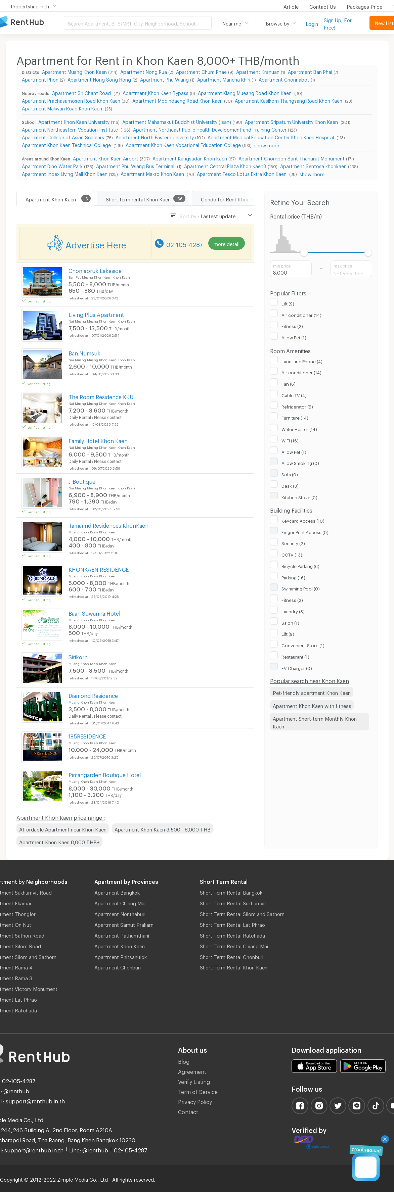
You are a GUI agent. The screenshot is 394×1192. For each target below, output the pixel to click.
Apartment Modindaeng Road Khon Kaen (177, 100)
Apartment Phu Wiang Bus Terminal (136, 165)
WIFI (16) (290, 439)
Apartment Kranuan (257, 71)
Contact (188, 1111)
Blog (183, 1060)
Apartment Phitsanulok (120, 956)
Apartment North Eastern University (155, 136)
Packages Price (364, 6)
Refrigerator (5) (297, 406)
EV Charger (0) (296, 667)
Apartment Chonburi (117, 966)
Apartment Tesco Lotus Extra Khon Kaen (242, 173)
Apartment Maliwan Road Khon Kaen (62, 107)
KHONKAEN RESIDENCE (99, 568)
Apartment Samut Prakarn (124, 924)
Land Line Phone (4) (301, 360)
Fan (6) (288, 383)
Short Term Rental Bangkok (231, 892)
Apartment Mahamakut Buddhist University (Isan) (176, 121)
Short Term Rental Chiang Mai (234, 945)
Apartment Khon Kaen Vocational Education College (183, 144)
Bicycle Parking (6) (300, 565)
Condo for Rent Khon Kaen (231, 198)
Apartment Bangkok (117, 892)
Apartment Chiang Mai (119, 902)
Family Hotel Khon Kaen (98, 440)
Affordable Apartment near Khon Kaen (62, 828)
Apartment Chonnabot (284, 79)
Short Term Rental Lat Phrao (232, 924)
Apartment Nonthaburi (119, 913)
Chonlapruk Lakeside (95, 270)
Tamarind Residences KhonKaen (108, 524)
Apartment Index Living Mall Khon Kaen (64, 173)
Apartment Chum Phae (201, 71)
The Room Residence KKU (101, 396)
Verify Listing (194, 1081)
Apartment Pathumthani (121, 935)
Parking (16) (293, 576)
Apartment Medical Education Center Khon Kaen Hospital (271, 136)
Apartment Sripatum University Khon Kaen (292, 121)
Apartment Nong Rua (143, 71)
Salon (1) (290, 622)
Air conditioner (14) (301, 314)
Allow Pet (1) (293, 336)
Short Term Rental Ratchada (232, 935)
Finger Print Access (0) (305, 531)
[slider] (304, 252)
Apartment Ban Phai (310, 71)
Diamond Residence (93, 695)
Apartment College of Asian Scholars (63, 136)
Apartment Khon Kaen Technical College (67, 144)
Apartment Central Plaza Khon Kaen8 (225, 165)
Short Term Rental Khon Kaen (233, 966)
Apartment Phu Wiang (164, 79)
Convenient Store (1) (302, 644)
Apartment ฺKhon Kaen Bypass (155, 92)
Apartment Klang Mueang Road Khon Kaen (245, 92)
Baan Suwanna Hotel (94, 612)
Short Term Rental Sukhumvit (233, 902)
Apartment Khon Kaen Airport (105, 157)
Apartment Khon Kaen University (74, 121)
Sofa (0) (289, 473)
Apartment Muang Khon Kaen (74, 71)
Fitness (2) (292, 325)
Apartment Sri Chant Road (82, 92)
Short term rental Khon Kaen (138, 198)
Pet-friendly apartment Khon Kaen (312, 692)
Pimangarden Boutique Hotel (105, 774)
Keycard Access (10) (302, 520)
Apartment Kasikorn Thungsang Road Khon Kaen (289, 100)
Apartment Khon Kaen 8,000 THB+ (59, 841)
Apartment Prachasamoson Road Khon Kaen (71, 100)
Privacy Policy (195, 1101)
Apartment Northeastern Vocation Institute (70, 129)
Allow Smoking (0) (300, 462)
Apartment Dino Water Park (52, 165)
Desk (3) (290, 485)
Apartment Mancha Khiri (223, 79)
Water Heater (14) (299, 428)
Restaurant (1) (295, 656)
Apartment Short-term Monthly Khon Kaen (315, 721)
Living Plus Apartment (96, 314)
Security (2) (293, 542)
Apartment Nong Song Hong (99, 79)
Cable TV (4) (294, 394)
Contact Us (322, 6)
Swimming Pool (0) (300, 587)
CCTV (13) (291, 554)
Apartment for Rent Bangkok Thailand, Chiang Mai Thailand (32, 22)
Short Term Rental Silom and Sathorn (242, 913)
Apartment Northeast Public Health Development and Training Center (210, 129)
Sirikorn (78, 656)
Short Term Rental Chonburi (231, 956)
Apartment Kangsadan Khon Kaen (189, 157)
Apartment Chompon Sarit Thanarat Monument (291, 157)
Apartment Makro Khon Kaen (153, 173)
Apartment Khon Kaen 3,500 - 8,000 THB (163, 828)
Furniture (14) (294, 417)
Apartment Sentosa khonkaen (313, 165)
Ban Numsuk (84, 352)
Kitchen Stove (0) (299, 496)
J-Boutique (82, 480)
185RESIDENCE (87, 735)
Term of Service (198, 1091)
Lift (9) (287, 302)
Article (291, 6)
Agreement (192, 1070)
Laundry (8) (293, 610)
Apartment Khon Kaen (51, 198)
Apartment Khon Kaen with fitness (312, 705)
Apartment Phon (40, 79)
